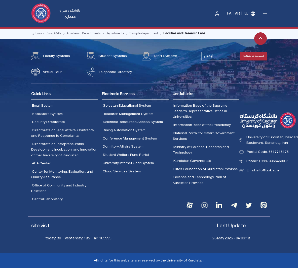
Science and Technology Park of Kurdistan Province (199, 180)
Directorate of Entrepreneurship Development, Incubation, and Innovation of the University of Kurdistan (64, 149)
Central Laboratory (47, 199)
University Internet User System (128, 163)
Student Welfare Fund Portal (126, 155)
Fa (229, 14)
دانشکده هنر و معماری (70, 13)
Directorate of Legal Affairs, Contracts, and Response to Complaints (63, 133)
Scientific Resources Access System (133, 122)
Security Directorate (48, 122)
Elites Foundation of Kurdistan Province (205, 169)
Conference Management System (130, 138)
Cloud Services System (122, 171)
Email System (42, 105)
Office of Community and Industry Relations (58, 188)
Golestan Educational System (127, 105)
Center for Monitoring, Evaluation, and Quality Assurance (62, 174)
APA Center (41, 163)
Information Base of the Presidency (202, 125)
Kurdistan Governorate (192, 161)
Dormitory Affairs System (123, 146)
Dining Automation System (124, 130)
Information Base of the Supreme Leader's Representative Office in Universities (200, 111)
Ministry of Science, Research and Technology (201, 150)
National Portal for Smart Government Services (204, 136)
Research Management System (128, 114)
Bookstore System (47, 114)
